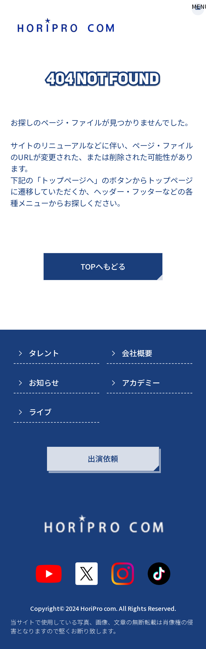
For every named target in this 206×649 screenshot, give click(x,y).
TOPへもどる (103, 266)
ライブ (40, 411)
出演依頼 (103, 458)
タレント (44, 352)
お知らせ (44, 382)
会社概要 (137, 352)
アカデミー (141, 382)
